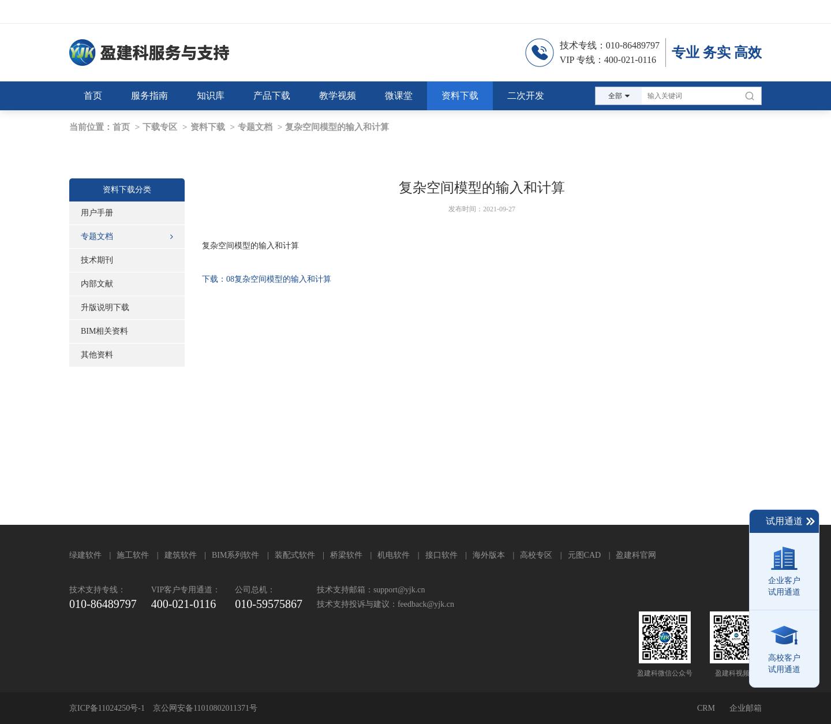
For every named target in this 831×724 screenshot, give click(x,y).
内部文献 (97, 283)
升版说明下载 (105, 307)
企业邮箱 (745, 708)
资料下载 (207, 127)
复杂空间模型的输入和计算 (337, 127)
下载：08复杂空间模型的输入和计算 (266, 279)
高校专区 (536, 555)
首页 (121, 127)
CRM (706, 708)
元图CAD (584, 555)
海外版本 (489, 555)
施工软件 (133, 555)
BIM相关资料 (104, 331)
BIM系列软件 (235, 555)
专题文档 (255, 127)
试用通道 (791, 521)
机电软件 (393, 555)
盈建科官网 (636, 555)
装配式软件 (295, 555)
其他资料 (97, 354)
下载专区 (160, 127)
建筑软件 (180, 555)
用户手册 (97, 212)
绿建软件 (85, 555)
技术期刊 (97, 260)
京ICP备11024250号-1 (107, 708)
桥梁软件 (346, 555)
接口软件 (441, 555)
